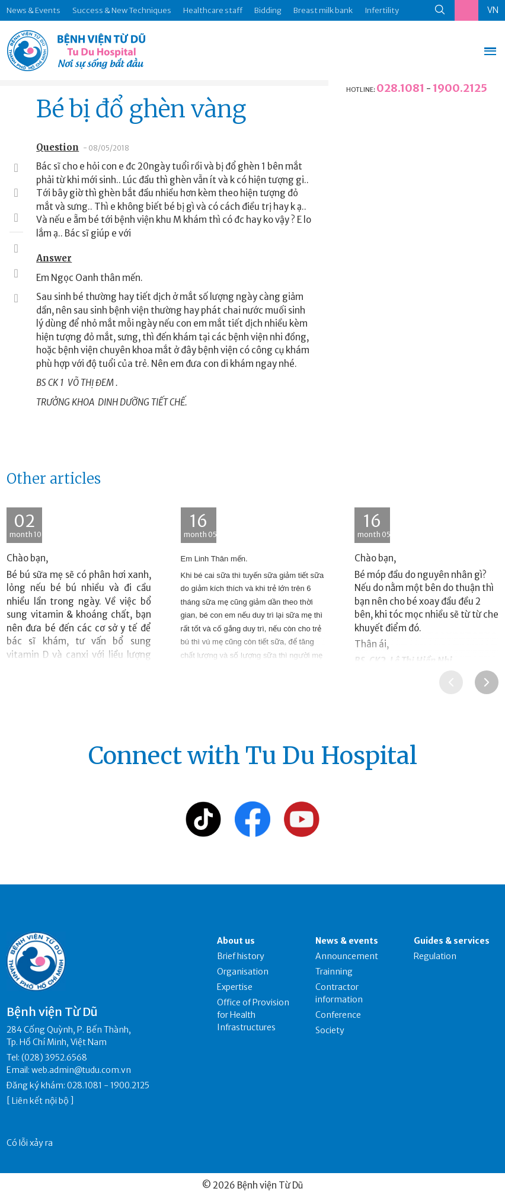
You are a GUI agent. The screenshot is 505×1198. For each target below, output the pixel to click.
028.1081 (400, 88)
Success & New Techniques (121, 10)
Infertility (382, 10)
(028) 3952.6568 (54, 1057)
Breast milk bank (323, 10)
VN (492, 10)
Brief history (240, 956)
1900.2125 (460, 88)
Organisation (243, 971)
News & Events (33, 10)
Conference (338, 1014)
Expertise (234, 987)
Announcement (346, 956)
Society (329, 1030)
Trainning (334, 971)
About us (236, 940)
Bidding (268, 10)
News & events (346, 940)
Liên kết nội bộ (40, 1100)
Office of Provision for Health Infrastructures (253, 1015)
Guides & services (452, 940)
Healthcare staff (212, 10)
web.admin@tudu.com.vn (81, 1070)
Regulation (435, 956)
